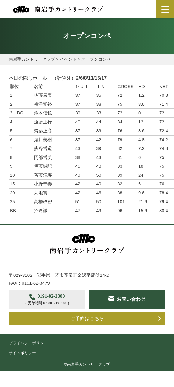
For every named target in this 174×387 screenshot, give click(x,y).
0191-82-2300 (49, 300)
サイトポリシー (22, 369)
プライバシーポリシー (28, 359)
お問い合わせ (53, 318)
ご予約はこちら (87, 334)
